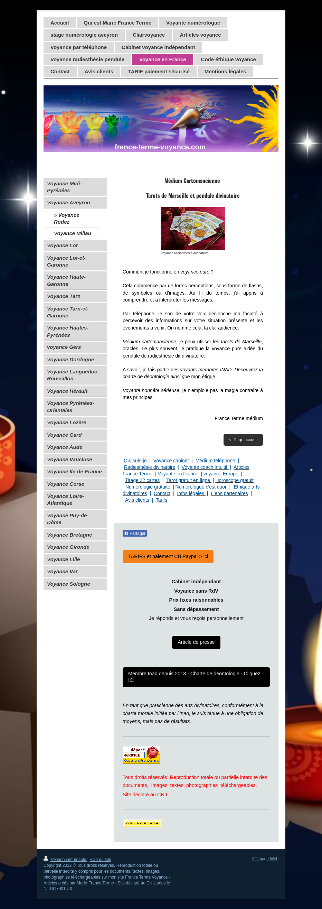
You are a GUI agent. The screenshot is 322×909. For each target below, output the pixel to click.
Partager (134, 533)
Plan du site (100, 859)
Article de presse (196, 642)
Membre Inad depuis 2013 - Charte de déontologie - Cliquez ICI (194, 677)
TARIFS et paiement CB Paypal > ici (168, 556)
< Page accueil (243, 439)
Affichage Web (265, 858)
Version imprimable (65, 859)
